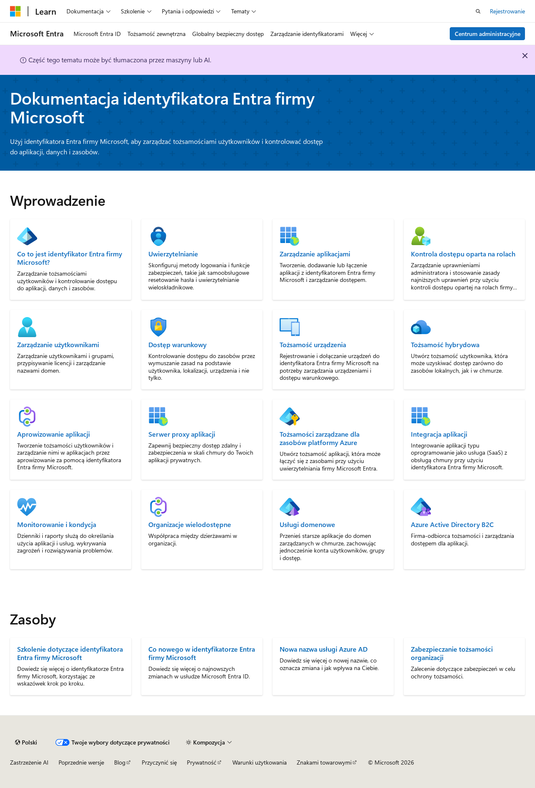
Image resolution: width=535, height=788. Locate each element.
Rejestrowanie (507, 11)
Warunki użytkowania (259, 762)
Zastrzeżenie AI (29, 762)
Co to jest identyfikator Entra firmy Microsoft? (69, 258)
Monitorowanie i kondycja (56, 524)
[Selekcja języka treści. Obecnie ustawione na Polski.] (26, 742)
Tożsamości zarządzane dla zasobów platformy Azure (319, 438)
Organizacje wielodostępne (189, 524)
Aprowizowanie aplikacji (53, 434)
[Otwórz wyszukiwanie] (478, 11)
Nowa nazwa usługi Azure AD (323, 649)
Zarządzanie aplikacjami (315, 254)
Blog (119, 762)
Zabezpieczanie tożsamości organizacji (452, 653)
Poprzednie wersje (81, 762)
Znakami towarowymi (324, 762)
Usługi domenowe (307, 524)
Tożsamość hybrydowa (445, 344)
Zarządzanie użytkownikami (58, 344)
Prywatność (202, 762)
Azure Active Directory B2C (452, 524)
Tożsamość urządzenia (313, 344)
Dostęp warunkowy (177, 344)
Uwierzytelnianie (173, 254)
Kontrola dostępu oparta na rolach (463, 254)
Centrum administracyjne (487, 34)
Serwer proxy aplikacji (181, 434)
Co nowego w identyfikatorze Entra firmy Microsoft (201, 653)
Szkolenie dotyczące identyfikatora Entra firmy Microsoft (70, 653)
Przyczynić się (159, 762)
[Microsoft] (15, 11)
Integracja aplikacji (439, 434)
